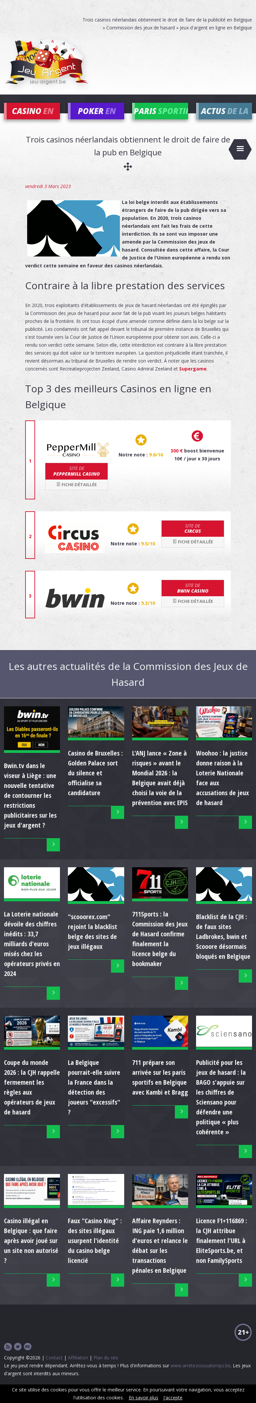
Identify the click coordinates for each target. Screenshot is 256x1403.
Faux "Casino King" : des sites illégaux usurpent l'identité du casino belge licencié (95, 1250)
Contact (54, 1367)
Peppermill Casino (76, 481)
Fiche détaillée (76, 494)
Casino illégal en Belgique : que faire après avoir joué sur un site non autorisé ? (31, 1250)
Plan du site (105, 1367)
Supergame (193, 378)
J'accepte (172, 1397)
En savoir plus (143, 1397)
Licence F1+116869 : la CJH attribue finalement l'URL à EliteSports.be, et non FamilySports (221, 1250)
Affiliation (78, 1367)
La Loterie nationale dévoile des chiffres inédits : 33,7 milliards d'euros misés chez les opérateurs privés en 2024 (32, 953)
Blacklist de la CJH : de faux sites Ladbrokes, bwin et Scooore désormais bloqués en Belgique (223, 946)
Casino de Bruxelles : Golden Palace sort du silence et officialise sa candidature (95, 783)
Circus (192, 538)
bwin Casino (192, 598)
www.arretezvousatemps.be (200, 1375)
